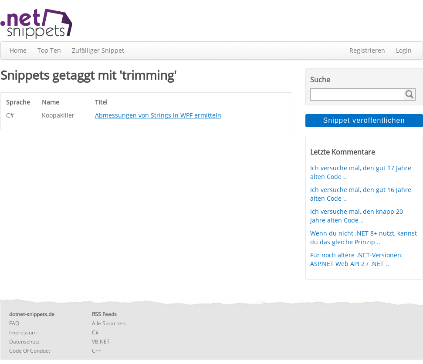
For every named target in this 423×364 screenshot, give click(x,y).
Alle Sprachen (108, 323)
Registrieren (367, 50)
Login (404, 50)
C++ (97, 350)
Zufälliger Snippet (98, 50)
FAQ (14, 323)
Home (18, 50)
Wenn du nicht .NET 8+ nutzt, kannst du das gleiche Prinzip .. (363, 237)
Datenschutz (24, 341)
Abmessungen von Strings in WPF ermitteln (158, 115)
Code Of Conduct (29, 350)
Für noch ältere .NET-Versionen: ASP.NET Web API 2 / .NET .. (356, 259)
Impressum (23, 332)
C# (95, 332)
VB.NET (101, 341)
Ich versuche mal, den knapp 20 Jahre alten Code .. (356, 215)
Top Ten (49, 50)
